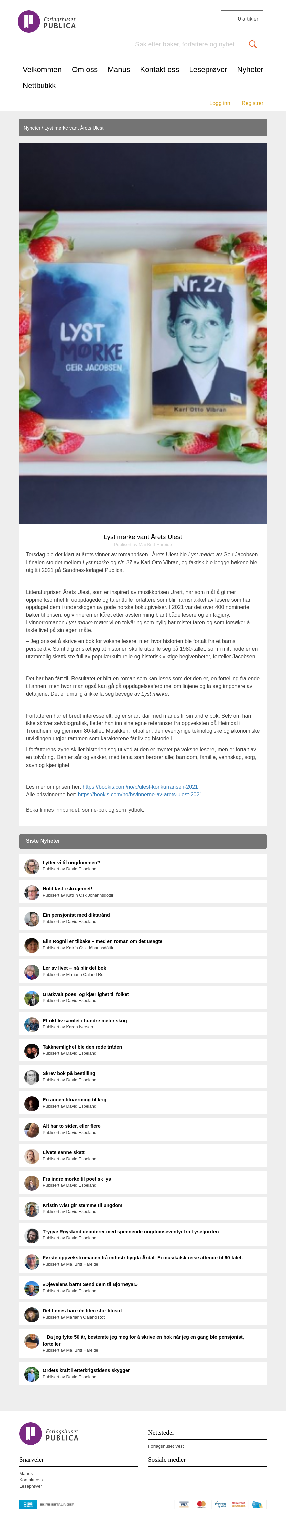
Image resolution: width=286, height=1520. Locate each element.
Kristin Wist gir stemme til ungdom (82, 1205)
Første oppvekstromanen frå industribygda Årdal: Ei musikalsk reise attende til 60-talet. (143, 1257)
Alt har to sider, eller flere (72, 1126)
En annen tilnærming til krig (74, 1099)
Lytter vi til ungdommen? (71, 862)
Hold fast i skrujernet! (67, 888)
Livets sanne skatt (64, 1152)
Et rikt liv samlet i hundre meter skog (85, 1020)
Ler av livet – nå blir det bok (74, 968)
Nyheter (32, 128)
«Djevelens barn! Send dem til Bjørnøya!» (90, 1284)
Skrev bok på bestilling (69, 1073)
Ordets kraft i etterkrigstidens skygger (86, 1370)
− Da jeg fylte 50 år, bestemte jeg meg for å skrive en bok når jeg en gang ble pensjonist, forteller (143, 1340)
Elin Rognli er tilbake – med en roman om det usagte (102, 941)
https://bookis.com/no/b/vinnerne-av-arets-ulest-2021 (140, 794)
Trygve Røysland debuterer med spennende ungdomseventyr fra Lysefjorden (131, 1231)
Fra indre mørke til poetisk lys (77, 1179)
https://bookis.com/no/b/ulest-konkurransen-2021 (140, 787)
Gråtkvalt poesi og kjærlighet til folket (86, 994)
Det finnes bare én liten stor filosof (82, 1310)
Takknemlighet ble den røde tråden (82, 1047)
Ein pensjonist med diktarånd (76, 915)
